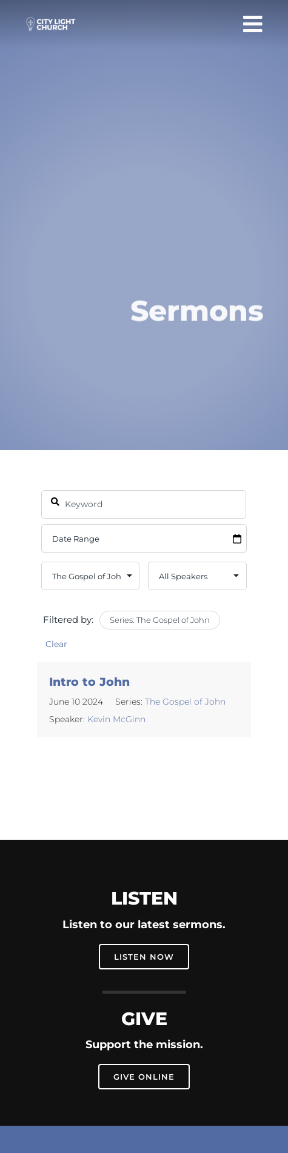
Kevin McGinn (116, 719)
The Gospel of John (185, 701)
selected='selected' (90, 576)
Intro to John (89, 682)
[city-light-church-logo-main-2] (50, 21)
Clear (56, 644)
